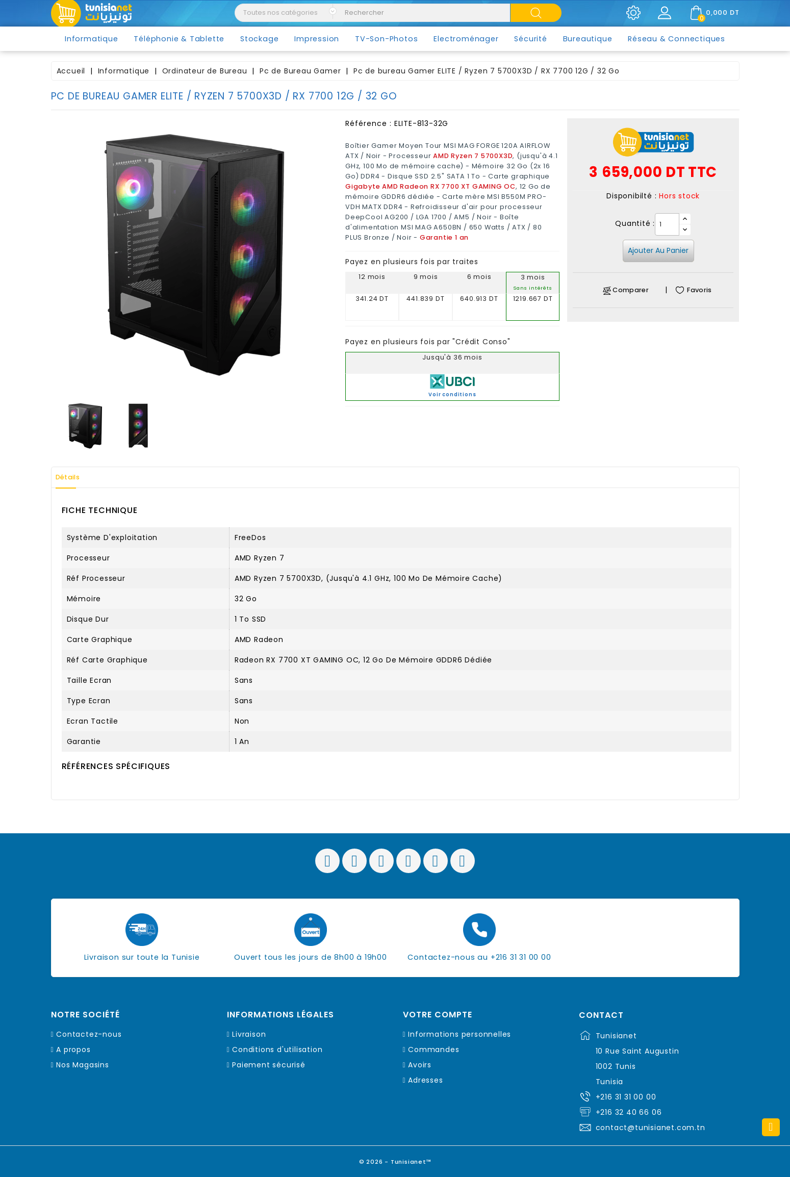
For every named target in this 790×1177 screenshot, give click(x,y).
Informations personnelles (459, 1034)
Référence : (368, 123)
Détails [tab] (73, 477)
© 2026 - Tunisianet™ (395, 1159)
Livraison (249, 1034)
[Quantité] (667, 224)
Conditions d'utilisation (277, 1049)
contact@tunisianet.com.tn (650, 1127)
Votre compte (437, 1014)
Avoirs (419, 1065)
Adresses (425, 1080)
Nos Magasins (82, 1065)
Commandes (433, 1049)
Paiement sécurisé (268, 1065)
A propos (73, 1049)
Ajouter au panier (658, 250)
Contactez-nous (88, 1034)
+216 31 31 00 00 (626, 1097)
